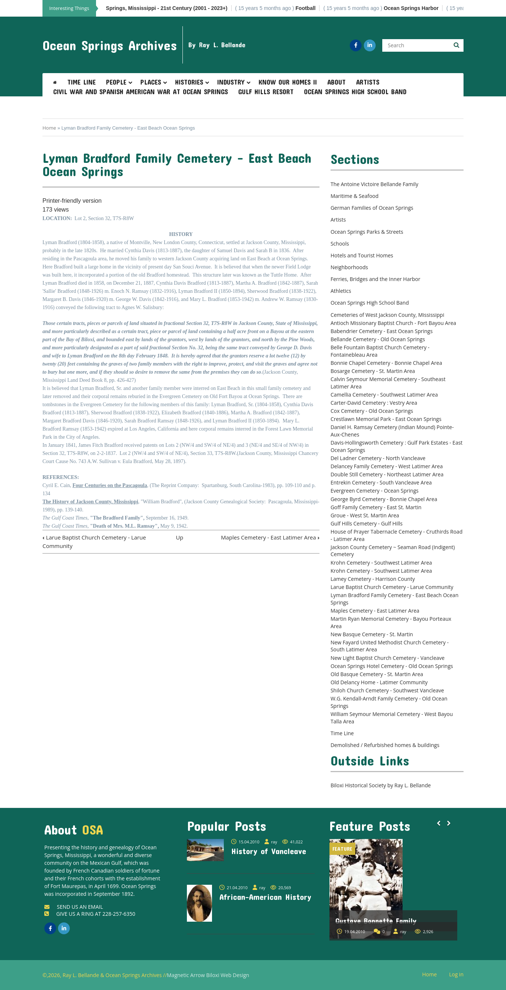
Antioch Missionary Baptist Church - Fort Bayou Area (393, 322)
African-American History (265, 896)
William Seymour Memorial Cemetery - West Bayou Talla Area (392, 717)
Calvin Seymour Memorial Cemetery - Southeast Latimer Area (388, 383)
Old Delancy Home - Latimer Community (379, 682)
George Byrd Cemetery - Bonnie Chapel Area (384, 499)
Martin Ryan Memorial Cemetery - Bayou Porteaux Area (391, 622)
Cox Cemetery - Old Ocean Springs (372, 410)
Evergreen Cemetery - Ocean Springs (374, 490)
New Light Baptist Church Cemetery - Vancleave (388, 657)
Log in (459, 975)
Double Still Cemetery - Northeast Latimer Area (387, 474)
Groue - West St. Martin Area (365, 515)
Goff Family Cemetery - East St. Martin (376, 507)
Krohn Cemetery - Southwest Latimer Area (381, 562)
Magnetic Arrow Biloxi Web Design (208, 975)
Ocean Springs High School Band (355, 92)
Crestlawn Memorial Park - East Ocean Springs (386, 418)
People (116, 82)
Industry (231, 82)
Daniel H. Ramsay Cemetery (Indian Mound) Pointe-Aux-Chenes (392, 431)
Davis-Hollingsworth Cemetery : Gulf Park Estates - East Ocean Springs (396, 446)
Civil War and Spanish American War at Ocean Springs (140, 92)
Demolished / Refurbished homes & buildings (385, 745)
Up (179, 537)
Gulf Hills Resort (266, 92)
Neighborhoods (349, 267)
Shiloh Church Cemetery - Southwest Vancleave (387, 690)
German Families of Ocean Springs (372, 207)
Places (150, 82)
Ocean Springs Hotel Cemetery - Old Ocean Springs (392, 665)
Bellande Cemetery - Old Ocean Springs (378, 339)
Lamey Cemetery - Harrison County (373, 578)
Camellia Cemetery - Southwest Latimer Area (384, 394)
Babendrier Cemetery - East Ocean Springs (382, 331)
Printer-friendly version (72, 201)
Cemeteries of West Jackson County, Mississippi (387, 314)
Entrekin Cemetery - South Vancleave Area (381, 482)
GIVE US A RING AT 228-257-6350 (89, 913)
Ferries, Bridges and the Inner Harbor (375, 278)
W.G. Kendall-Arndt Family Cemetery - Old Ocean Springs (389, 702)
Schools (340, 243)
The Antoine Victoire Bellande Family (374, 184)
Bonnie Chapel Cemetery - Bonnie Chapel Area (386, 362)
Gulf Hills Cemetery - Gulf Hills (367, 523)
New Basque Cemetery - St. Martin (372, 634)
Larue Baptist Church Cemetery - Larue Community (392, 586)
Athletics (341, 290)
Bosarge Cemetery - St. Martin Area (373, 370)
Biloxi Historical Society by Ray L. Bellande (381, 785)
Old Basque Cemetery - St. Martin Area (377, 674)
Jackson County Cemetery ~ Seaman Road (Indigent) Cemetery (393, 551)
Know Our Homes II (288, 82)
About (336, 82)
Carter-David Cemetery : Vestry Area (374, 402)
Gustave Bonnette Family (376, 920)
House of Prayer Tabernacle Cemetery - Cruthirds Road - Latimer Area (396, 535)
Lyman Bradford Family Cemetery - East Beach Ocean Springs (394, 599)
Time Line (81, 82)
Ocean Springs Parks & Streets (367, 231)
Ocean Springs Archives (109, 45)
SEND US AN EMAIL (73, 906)
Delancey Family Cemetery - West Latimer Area (387, 466)
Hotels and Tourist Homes (362, 255)
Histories (189, 82)
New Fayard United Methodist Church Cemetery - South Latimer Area (390, 646)
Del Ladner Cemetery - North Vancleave (378, 458)
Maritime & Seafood (355, 195)
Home (49, 127)
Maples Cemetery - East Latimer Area (270, 537)
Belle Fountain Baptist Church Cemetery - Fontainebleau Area (380, 351)
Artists (367, 82)
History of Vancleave (268, 851)
